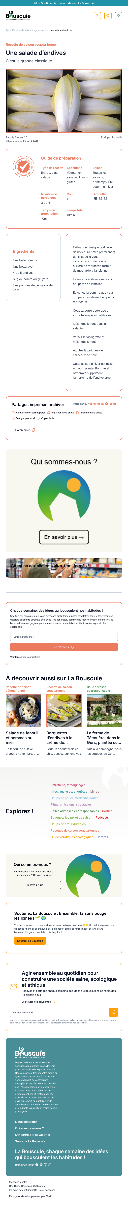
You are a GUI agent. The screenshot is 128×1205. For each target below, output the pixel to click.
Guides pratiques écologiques (72, 837)
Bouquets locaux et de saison (71, 817)
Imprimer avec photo (62, 412)
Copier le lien (48, 418)
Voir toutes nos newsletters (25, 657)
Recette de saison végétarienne (29, 30)
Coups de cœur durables (68, 824)
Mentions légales (18, 1181)
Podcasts (102, 817)
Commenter (22, 430)
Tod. (49, 1196)
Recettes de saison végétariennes (75, 830)
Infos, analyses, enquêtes (69, 791)
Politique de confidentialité (23, 1189)
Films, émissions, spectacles (71, 804)
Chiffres (102, 837)
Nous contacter (26, 1121)
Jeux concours (47, 1189)
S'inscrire (97, 16)
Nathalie (117, 137)
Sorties (107, 811)
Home (7, 30)
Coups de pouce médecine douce (74, 798)
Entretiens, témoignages (68, 785)
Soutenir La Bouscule (30, 940)
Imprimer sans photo (91, 412)
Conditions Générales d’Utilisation (27, 1185)
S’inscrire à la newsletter (32, 1134)
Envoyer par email (25, 418)
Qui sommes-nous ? (29, 1128)
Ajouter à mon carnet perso (30, 412)
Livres (94, 791)
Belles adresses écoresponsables (75, 811)
